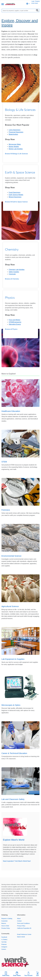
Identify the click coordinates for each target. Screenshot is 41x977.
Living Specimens (14, 130)
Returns (3, 923)
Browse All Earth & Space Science (16, 202)
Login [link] (32, 1)
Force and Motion (14, 320)
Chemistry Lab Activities (16, 269)
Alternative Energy (15, 324)
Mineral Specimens (15, 197)
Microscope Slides (15, 144)
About (18, 918)
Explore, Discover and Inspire (19, 23)
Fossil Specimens (14, 192)
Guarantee (4, 921)
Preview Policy (5, 928)
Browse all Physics (11, 329)
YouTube (3, 942)
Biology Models (14, 146)
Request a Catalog (6, 918)
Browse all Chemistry (12, 279)
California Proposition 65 (24, 928)
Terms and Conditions (23, 923)
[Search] (19, 10)
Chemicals (12, 274)
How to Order (5, 926)
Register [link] (37, 1)
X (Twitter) (4, 939)
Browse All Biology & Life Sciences (16, 153)
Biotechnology (13, 134)
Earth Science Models (16, 194)
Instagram (4, 947)
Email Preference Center (24, 934)
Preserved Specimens (16, 132)
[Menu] (2, 4)
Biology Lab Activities (16, 149)
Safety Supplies (14, 272)
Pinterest (3, 944)
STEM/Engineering (15, 322)
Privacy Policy (21, 926)
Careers (3, 949)
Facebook (4, 937)
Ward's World (21, 937)
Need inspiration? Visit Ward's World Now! (17, 861)
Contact (19, 921)
